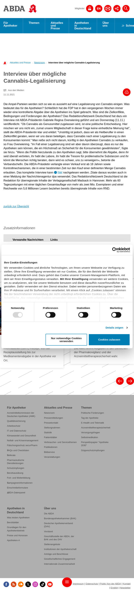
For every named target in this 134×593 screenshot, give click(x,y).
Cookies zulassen (109, 339)
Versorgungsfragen (90, 432)
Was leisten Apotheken (18, 517)
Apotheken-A (13, 540)
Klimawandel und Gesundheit (21, 435)
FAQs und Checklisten (18, 450)
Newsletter (125, 587)
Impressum (78, 583)
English (114, 587)
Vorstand (48, 531)
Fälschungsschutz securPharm (22, 445)
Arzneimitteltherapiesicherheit (95, 427)
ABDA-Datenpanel (16, 492)
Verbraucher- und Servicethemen (60, 442)
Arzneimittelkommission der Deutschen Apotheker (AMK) (21, 414)
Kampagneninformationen (19, 483)
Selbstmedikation (89, 437)
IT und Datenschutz (16, 430)
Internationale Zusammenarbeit (59, 564)
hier (60, 172)
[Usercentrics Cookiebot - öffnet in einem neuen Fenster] (114, 249)
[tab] (28, 240)
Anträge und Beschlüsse (56, 554)
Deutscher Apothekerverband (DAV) (58, 525)
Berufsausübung (15, 473)
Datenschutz (92, 583)
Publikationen (50, 447)
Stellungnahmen (52, 427)
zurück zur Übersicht (16, 206)
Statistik (48, 432)
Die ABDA (49, 513)
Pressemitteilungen (53, 418)
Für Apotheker (10, 24)
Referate (11, 455)
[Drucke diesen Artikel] (127, 92)
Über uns (106, 24)
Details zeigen (114, 327)
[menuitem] (19, 62)
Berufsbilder (13, 522)
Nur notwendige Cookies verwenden (66, 340)
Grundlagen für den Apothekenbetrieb (16, 529)
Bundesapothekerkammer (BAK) (60, 518)
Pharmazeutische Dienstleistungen (15, 462)
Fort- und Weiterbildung (18, 478)
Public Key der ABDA (110, 583)
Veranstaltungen (52, 457)
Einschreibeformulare (17, 487)
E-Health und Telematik (92, 422)
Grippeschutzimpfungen (93, 450)
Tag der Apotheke (89, 418)
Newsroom (39, 62)
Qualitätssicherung (16, 421)
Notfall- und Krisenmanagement (22, 440)
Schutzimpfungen (15, 468)
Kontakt (127, 583)
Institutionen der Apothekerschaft (60, 549)
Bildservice (49, 452)
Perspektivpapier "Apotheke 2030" (94, 444)
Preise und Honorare (17, 535)
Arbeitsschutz (13, 426)
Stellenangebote (52, 544)
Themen (34, 22)
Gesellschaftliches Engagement (59, 559)
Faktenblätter (50, 437)
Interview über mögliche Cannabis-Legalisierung (74, 62)
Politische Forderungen (92, 413)
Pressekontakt (51, 422)
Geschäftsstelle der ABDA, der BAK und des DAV (59, 538)
